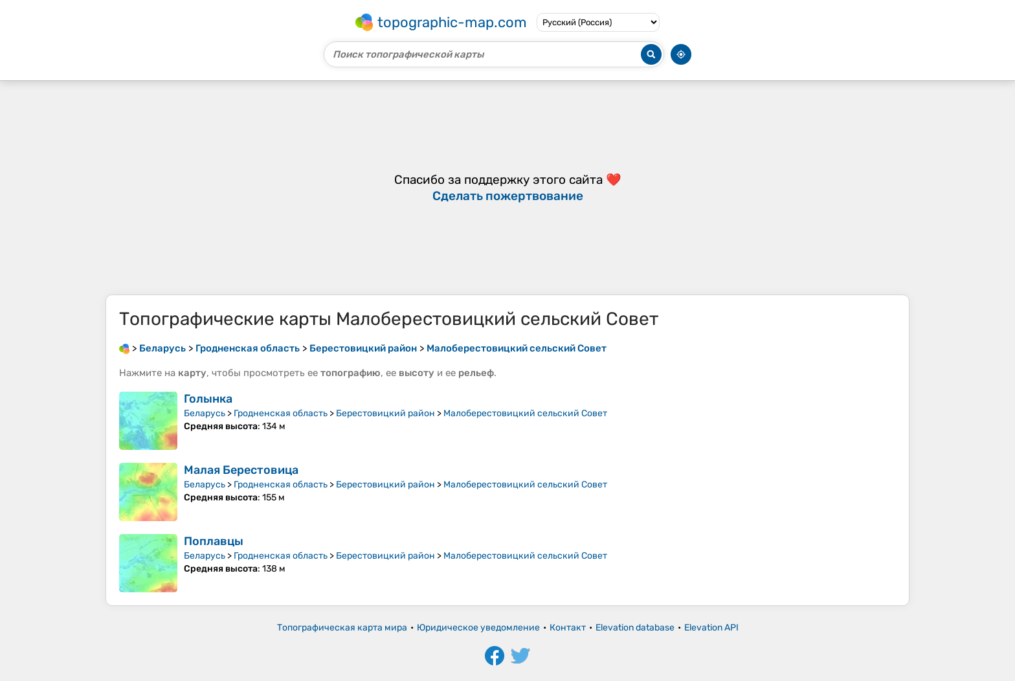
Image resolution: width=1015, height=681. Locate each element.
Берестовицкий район (385, 413)
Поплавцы (213, 541)
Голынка (208, 399)
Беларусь (204, 413)
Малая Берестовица (241, 470)
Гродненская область (281, 413)
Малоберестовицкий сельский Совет (525, 413)
